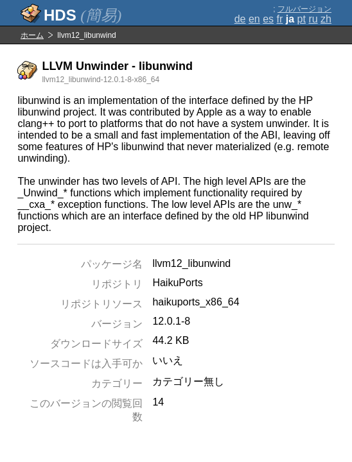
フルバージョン (304, 8)
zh (326, 18)
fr (280, 18)
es (268, 18)
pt (301, 18)
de (240, 18)
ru (312, 18)
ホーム (32, 35)
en (254, 18)
